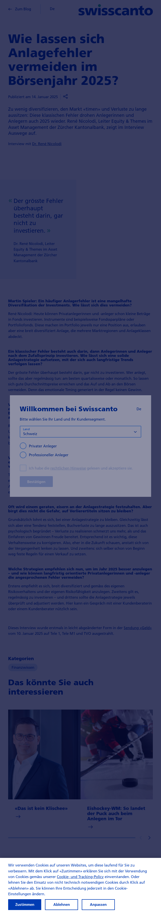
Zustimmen (24, 904)
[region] (80, 885)
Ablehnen (61, 904)
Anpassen (98, 904)
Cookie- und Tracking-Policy (80, 876)
